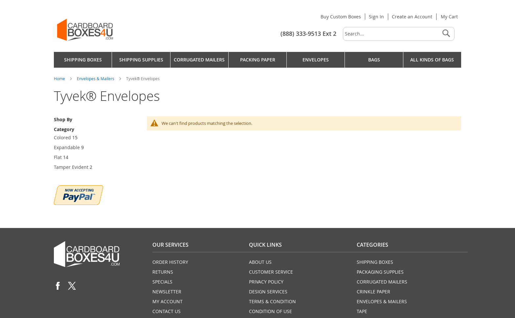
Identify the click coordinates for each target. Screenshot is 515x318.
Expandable (67, 147)
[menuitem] (83, 60)
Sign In (376, 16)
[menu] (257, 60)
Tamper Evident (71, 167)
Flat (58, 157)
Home (60, 78)
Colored (62, 137)
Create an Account (412, 16)
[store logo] (85, 30)
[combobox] (399, 34)
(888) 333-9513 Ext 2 (308, 33)
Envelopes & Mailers (96, 78)
